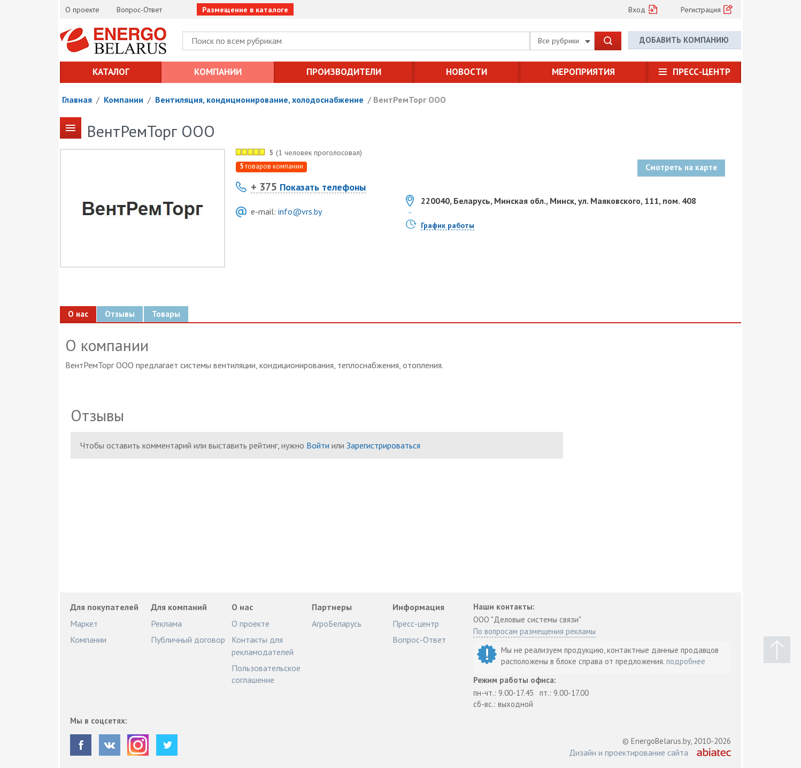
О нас (78, 314)
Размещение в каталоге (245, 9)
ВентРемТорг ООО (409, 99)
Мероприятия (583, 72)
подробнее (685, 661)
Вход (636, 9)
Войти (317, 445)
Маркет (84, 623)
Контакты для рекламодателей (263, 645)
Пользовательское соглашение (266, 674)
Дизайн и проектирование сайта (628, 752)
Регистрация (701, 9)
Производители (343, 72)
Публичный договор (188, 639)
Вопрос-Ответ (139, 9)
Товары (166, 314)
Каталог (111, 72)
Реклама (166, 623)
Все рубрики (564, 40)
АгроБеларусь (336, 623)
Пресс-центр (701, 72)
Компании (218, 72)
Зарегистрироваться (383, 445)
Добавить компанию (684, 40)
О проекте (82, 9)
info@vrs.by (300, 211)
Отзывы (120, 314)
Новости (466, 72)
